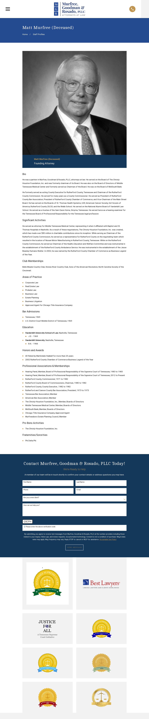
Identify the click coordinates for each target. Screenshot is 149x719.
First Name (27, 482)
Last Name (80, 482)
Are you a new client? (31, 497)
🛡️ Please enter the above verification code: (39, 527)
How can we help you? (31, 505)
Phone (25, 490)
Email (79, 490)
